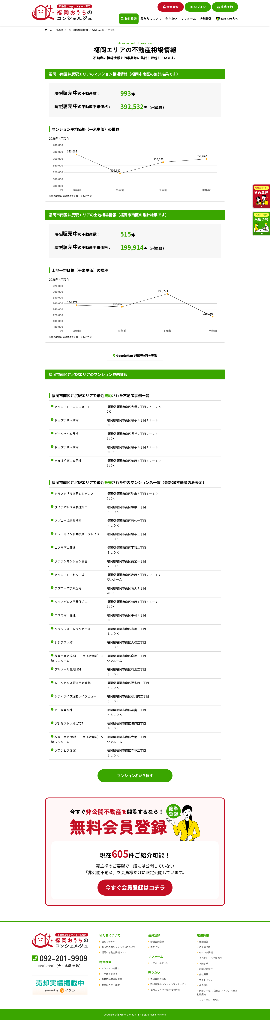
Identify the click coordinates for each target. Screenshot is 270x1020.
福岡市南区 (98, 30)
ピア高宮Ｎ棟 (64, 710)
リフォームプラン (159, 962)
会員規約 (203, 985)
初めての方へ (229, 18)
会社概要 (203, 974)
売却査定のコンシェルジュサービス (168, 984)
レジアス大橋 (64, 642)
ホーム (48, 30)
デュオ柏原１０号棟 (68, 460)
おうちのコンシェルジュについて (118, 946)
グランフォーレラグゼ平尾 (73, 628)
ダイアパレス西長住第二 (71, 507)
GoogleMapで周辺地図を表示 (135, 355)
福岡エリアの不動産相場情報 (72, 30)
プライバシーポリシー (210, 999)
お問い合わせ (206, 968)
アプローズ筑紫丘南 (68, 520)
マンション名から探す (135, 775)
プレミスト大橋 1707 (69, 723)
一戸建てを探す (109, 973)
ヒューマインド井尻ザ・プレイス (77, 534)
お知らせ (203, 963)
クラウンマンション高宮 (71, 561)
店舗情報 (203, 941)
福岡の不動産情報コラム (114, 952)
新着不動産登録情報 (112, 979)
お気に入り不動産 (111, 984)
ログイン (198, 6)
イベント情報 (206, 952)
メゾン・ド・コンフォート (73, 406)
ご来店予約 (204, 946)
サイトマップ (206, 979)
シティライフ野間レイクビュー (75, 696)
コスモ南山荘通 (65, 547)
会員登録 (170, 6)
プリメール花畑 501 (68, 669)
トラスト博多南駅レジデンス (74, 493)
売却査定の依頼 (158, 978)
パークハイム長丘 (66, 433)
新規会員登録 (157, 941)
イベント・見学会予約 (210, 957)
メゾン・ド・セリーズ (69, 574)
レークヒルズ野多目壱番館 (73, 682)
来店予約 (225, 6)
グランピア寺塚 (65, 750)
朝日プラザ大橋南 (67, 420)
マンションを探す (111, 968)
